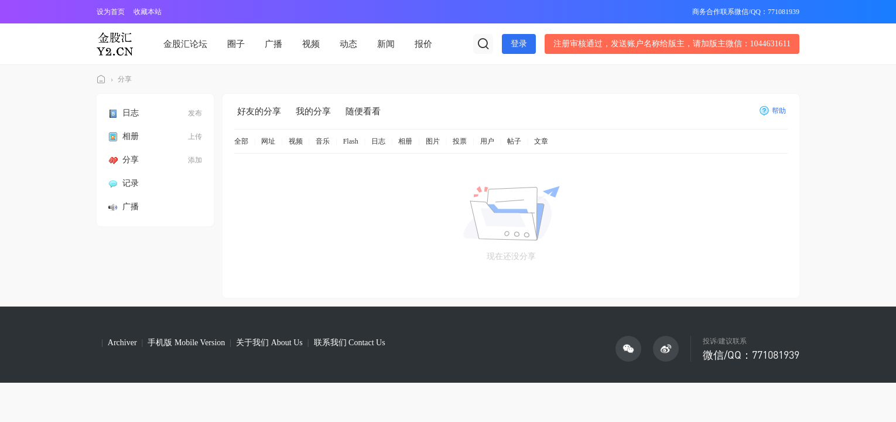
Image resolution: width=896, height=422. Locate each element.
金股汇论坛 (185, 44)
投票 (460, 141)
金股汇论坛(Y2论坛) (101, 79)
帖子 (514, 141)
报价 (423, 44)
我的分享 (313, 111)
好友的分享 (259, 111)
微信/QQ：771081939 (751, 354)
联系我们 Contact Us (349, 342)
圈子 (236, 44)
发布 (195, 113)
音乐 (323, 141)
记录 (123, 183)
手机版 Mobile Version (186, 342)
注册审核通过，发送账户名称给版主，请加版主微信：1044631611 (672, 43)
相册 (123, 136)
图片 (433, 141)
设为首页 (111, 12)
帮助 (772, 111)
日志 (123, 112)
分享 (125, 79)
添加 (195, 160)
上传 (195, 136)
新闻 (386, 44)
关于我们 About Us (269, 342)
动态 (348, 44)
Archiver (122, 342)
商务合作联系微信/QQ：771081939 (745, 12)
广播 (273, 44)
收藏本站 (148, 12)
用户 (487, 141)
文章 (541, 141)
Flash (350, 141)
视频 (311, 44)
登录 (519, 43)
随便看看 (363, 111)
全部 (241, 141)
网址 (268, 141)
